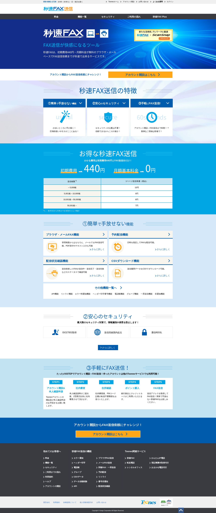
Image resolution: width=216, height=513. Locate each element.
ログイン (170, 2)
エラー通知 (78, 458)
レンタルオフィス (134, 467)
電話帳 (76, 467)
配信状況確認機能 (57, 260)
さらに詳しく (98, 249)
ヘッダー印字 (79, 463)
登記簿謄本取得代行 (160, 463)
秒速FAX (130, 458)
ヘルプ (48, 481)
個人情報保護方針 (86, 502)
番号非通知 (103, 481)
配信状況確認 (104, 486)
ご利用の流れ (134, 17)
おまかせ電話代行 (159, 467)
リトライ (102, 477)
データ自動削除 (80, 481)
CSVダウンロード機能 (125, 260)
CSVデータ (78, 477)
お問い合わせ (143, 2)
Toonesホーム (113, 2)
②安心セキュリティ (105, 103)
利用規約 (49, 477)
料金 (56, 17)
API (75, 486)
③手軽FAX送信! (149, 103)
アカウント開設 (128, 2)
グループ (77, 472)
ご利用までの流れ (53, 472)
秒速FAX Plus (160, 17)
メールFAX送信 (105, 463)
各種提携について (69, 502)
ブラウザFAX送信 (106, 458)
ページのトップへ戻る (180, 510)
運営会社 (46, 502)
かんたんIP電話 (158, 458)
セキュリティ (108, 17)
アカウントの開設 (53, 486)
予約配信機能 (119, 234)
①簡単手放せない (62, 103)
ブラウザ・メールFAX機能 (62, 234)
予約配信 (102, 472)
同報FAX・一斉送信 (107, 467)
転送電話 (131, 463)
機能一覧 (82, 17)
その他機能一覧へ (106, 287)
